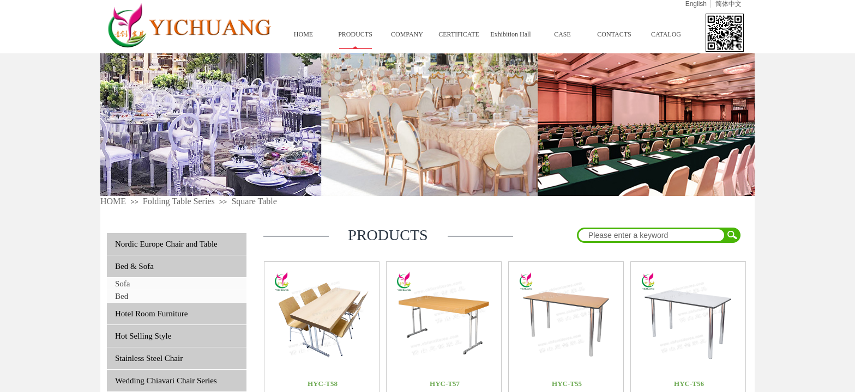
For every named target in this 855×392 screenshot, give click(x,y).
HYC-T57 (445, 383)
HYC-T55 (567, 383)
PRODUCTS (355, 34)
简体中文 (728, 4)
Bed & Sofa (134, 266)
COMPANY (407, 34)
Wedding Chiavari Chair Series (166, 380)
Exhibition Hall (510, 34)
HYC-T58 (323, 383)
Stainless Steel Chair (149, 358)
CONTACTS (614, 34)
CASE (562, 34)
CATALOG (666, 34)
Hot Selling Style (143, 336)
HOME (303, 34)
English (696, 4)
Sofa (122, 283)
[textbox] (652, 235)
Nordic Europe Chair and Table (166, 244)
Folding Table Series (179, 201)
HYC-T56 (689, 383)
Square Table (253, 201)
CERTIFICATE (458, 34)
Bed (121, 296)
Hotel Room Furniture (151, 313)
